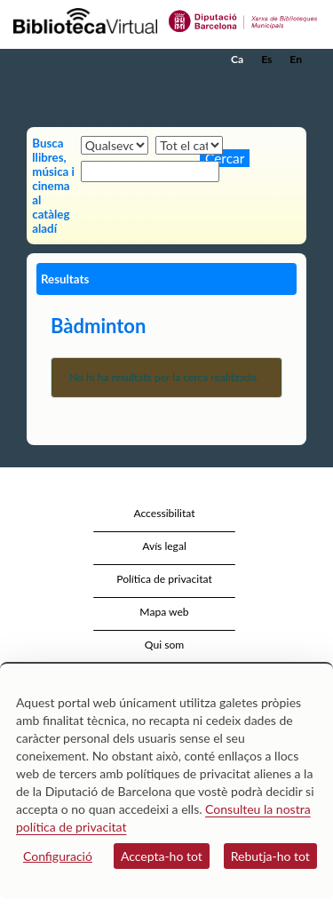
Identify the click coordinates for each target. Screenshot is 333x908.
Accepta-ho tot (161, 856)
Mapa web (163, 611)
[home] (102, 59)
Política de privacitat (164, 578)
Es (266, 59)
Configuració (57, 856)
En (295, 59)
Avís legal (164, 546)
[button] (295, 86)
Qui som (164, 644)
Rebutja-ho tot (270, 856)
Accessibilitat (163, 513)
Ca (237, 59)
